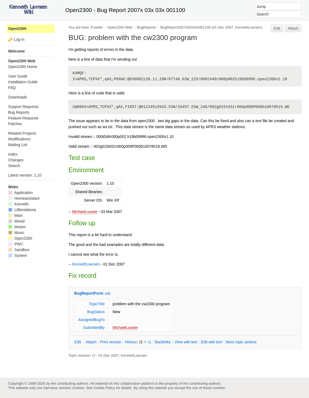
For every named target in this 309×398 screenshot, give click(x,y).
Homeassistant (23, 198)
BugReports (146, 27)
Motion (17, 227)
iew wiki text (185, 342)
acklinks (163, 342)
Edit (277, 28)
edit (107, 293)
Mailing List (17, 145)
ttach (91, 342)
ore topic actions (241, 342)
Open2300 (17, 28)
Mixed (16, 221)
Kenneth (18, 204)
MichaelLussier (84, 211)
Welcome (16, 51)
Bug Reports (18, 112)
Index (12, 154)
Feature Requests (23, 118)
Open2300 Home (22, 66)
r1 (149, 342)
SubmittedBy (94, 327)
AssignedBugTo (91, 319)
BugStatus (96, 312)
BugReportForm (88, 293)
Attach (293, 28)
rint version (110, 342)
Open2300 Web (119, 27)
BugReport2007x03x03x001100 (185, 27)
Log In (19, 39)
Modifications (19, 139)
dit (78, 342)
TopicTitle (97, 304)
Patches (15, 124)
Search (14, 165)
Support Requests (23, 106)
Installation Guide (23, 82)
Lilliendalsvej (22, 210)
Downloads (17, 97)
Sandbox (18, 250)
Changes (15, 160)
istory (131, 342)
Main (15, 215)
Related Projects (22, 133)
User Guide (17, 76)
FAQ (12, 87)
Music (16, 232)
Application (20, 192)
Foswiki (97, 27)
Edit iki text (211, 342)
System (17, 255)
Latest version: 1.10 (24, 175)
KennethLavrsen (248, 27)
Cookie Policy (104, 388)
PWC (15, 244)
